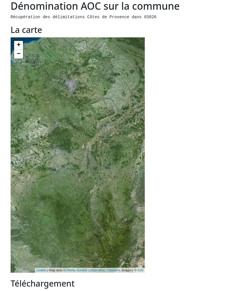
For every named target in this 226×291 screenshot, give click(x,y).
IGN (140, 270)
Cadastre (113, 270)
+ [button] (19, 45)
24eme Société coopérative (85, 270)
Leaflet (41, 270)
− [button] (19, 54)
